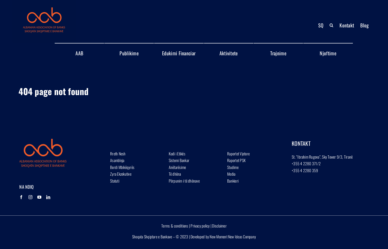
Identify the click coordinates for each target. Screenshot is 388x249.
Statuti (114, 181)
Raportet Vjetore (238, 154)
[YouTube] (39, 197)
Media (231, 174)
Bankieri (233, 181)
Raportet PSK (236, 160)
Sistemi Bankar (179, 160)
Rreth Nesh (117, 154)
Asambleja (117, 160)
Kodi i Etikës (177, 154)
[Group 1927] (44, 9)
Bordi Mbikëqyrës (122, 167)
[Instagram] (30, 197)
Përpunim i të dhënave (184, 181)
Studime (233, 167)
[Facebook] (21, 197)
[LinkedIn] (48, 197)
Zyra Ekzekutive (120, 174)
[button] (331, 25)
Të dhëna (175, 174)
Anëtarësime (177, 167)
